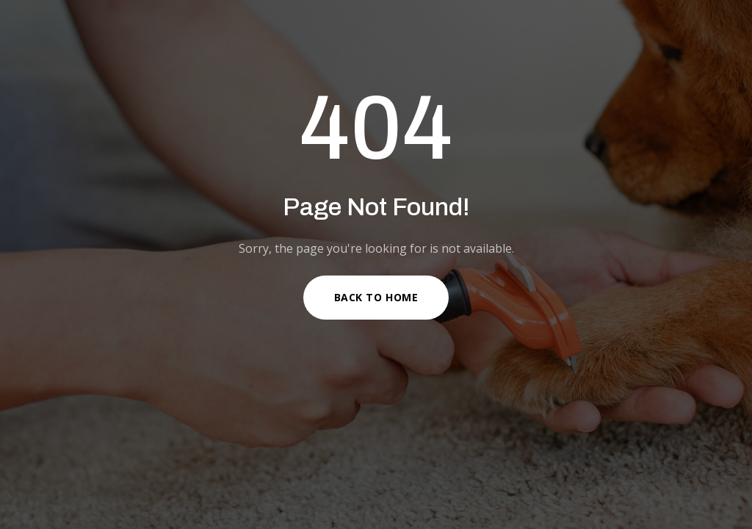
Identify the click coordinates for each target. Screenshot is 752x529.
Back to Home (376, 297)
